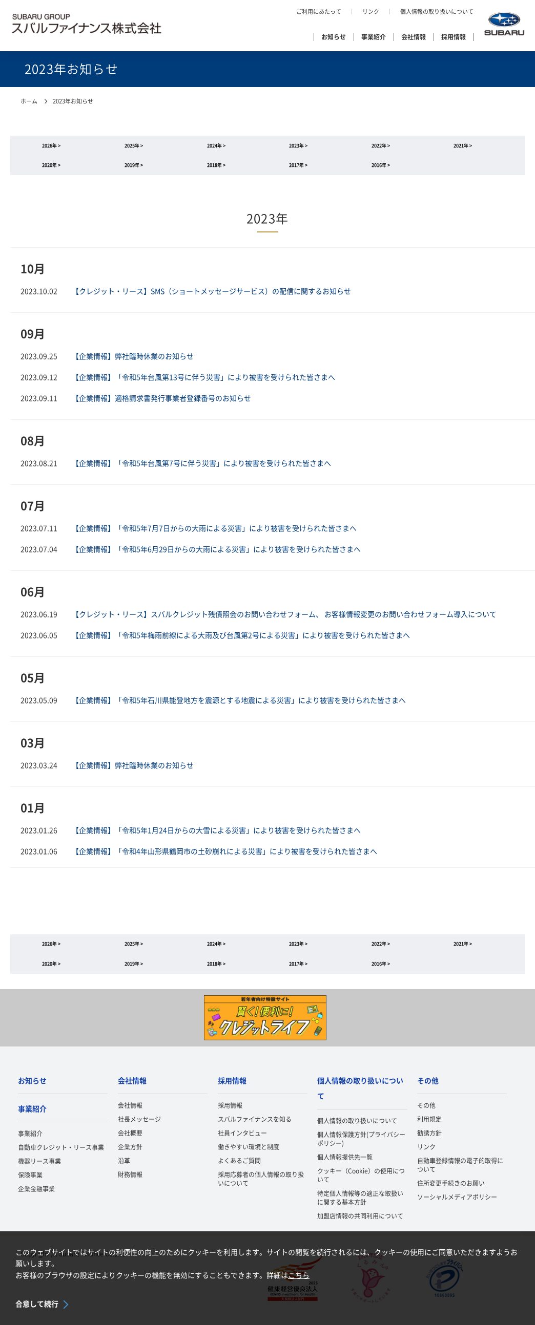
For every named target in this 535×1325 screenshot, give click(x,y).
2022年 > (380, 147)
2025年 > (133, 147)
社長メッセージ (139, 1132)
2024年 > (216, 147)
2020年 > (51, 170)
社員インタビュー (242, 1146)
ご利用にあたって (318, 11)
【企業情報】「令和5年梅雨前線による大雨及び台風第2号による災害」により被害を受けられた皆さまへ (241, 642)
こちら (299, 1275)
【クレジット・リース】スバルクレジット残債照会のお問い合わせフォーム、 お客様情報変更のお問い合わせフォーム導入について (284, 621)
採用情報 (453, 37)
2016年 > (380, 170)
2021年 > (462, 147)
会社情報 (413, 37)
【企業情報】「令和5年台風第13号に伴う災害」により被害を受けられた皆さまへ (203, 384)
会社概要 (130, 1146)
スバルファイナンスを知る (255, 1132)
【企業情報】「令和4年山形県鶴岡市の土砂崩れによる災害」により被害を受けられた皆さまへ (224, 858)
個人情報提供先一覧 (345, 1170)
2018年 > (216, 170)
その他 (428, 1094)
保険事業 (30, 1188)
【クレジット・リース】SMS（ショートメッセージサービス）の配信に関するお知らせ (211, 298)
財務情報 (130, 1188)
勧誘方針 (429, 1146)
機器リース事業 (39, 1174)
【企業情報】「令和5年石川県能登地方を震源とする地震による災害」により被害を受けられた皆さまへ (239, 707)
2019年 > (133, 170)
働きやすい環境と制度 (248, 1160)
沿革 (124, 1174)
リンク (370, 11)
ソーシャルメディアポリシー (457, 1210)
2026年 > (51, 147)
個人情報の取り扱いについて (437, 11)
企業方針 (130, 1160)
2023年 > (298, 147)
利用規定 (429, 1132)
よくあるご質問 (239, 1174)
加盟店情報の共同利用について (360, 1229)
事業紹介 (373, 37)
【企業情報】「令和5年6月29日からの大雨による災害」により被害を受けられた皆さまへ (216, 556)
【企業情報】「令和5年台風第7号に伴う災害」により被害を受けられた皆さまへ (201, 470)
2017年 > (298, 170)
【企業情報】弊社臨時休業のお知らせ (133, 363)
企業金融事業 (36, 1202)
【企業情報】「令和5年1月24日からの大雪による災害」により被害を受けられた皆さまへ (216, 837)
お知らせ (333, 37)
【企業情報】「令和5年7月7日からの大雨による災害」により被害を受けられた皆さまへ (214, 535)
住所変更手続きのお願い (451, 1196)
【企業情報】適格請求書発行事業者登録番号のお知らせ (161, 405)
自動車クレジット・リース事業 (61, 1160)
